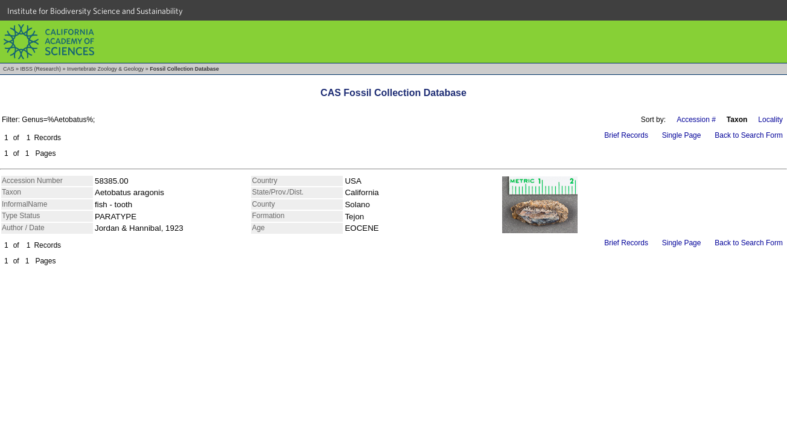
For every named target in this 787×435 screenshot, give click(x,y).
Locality (770, 119)
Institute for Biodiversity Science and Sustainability (95, 11)
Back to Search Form (749, 135)
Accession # (696, 119)
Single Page (681, 135)
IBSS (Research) (41, 69)
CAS (8, 69)
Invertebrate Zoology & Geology (105, 69)
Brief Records (626, 135)
